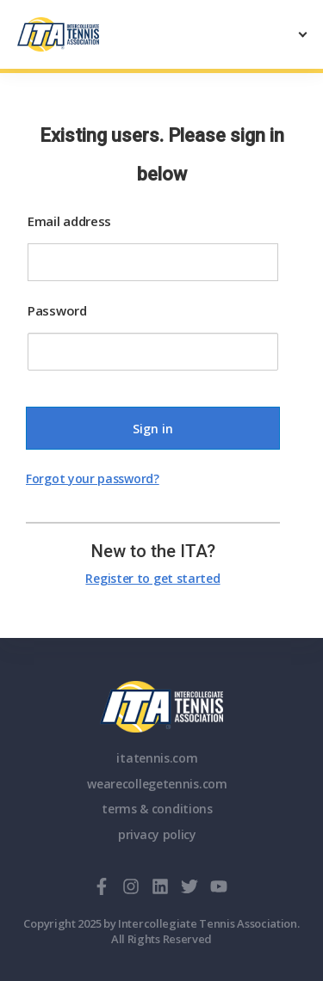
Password (57, 310)
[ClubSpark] (89, 34)
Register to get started (152, 578)
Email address (69, 221)
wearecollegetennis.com (157, 784)
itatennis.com (156, 758)
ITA (161, 707)
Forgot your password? (92, 478)
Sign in (153, 428)
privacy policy (157, 834)
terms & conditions (157, 808)
